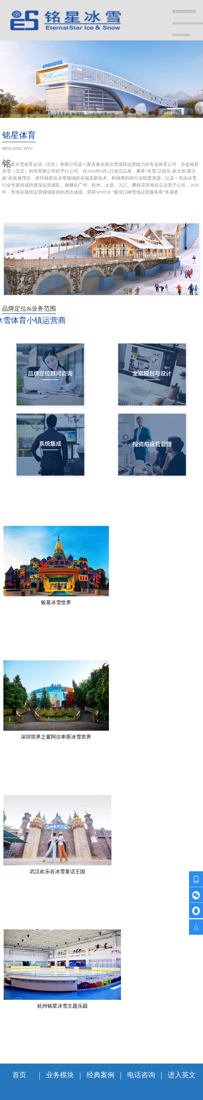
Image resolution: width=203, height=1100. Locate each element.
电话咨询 (141, 1075)
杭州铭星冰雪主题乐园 (62, 1006)
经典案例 (101, 1075)
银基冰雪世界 (56, 602)
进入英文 (182, 1075)
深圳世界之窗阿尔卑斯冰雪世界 (56, 737)
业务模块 (60, 1075)
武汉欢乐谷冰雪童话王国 (57, 871)
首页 (19, 1075)
